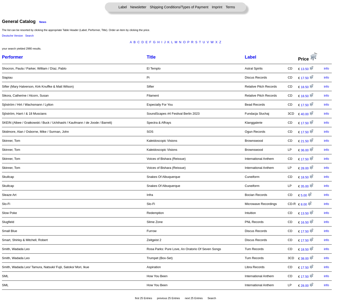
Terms (230, 7)
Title (151, 57)
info (326, 68)
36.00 (307, 150)
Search (29, 35)
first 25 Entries (143, 298)
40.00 (307, 114)
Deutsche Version (12, 35)
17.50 (307, 78)
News (42, 21)
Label (122, 7)
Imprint (217, 7)
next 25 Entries (194, 298)
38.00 (307, 258)
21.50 (307, 141)
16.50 (307, 222)
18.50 (307, 87)
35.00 (307, 186)
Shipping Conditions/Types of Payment (179, 7)
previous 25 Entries (168, 298)
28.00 (307, 168)
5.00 (306, 195)
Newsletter (138, 7)
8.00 (306, 204)
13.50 (307, 69)
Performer (12, 57)
